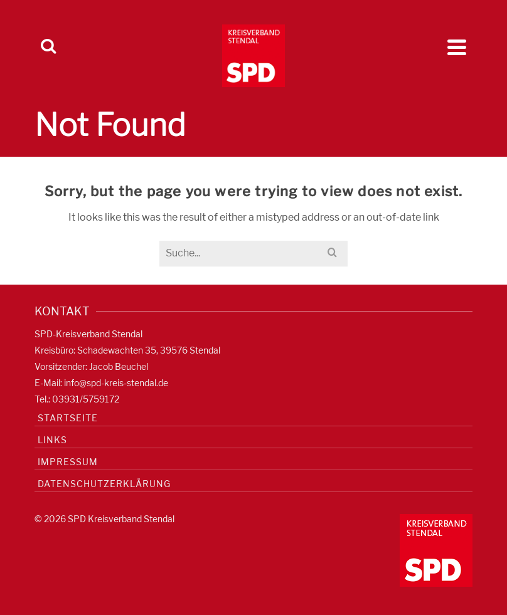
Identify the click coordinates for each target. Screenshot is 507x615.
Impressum (68, 461)
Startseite (68, 418)
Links (52, 439)
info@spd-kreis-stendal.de (116, 382)
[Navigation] (456, 47)
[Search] (48, 47)
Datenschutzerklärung (104, 483)
